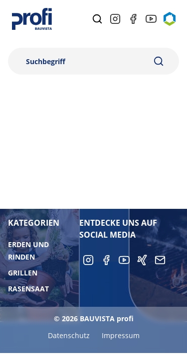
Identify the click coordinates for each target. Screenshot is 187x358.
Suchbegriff (45, 61)
